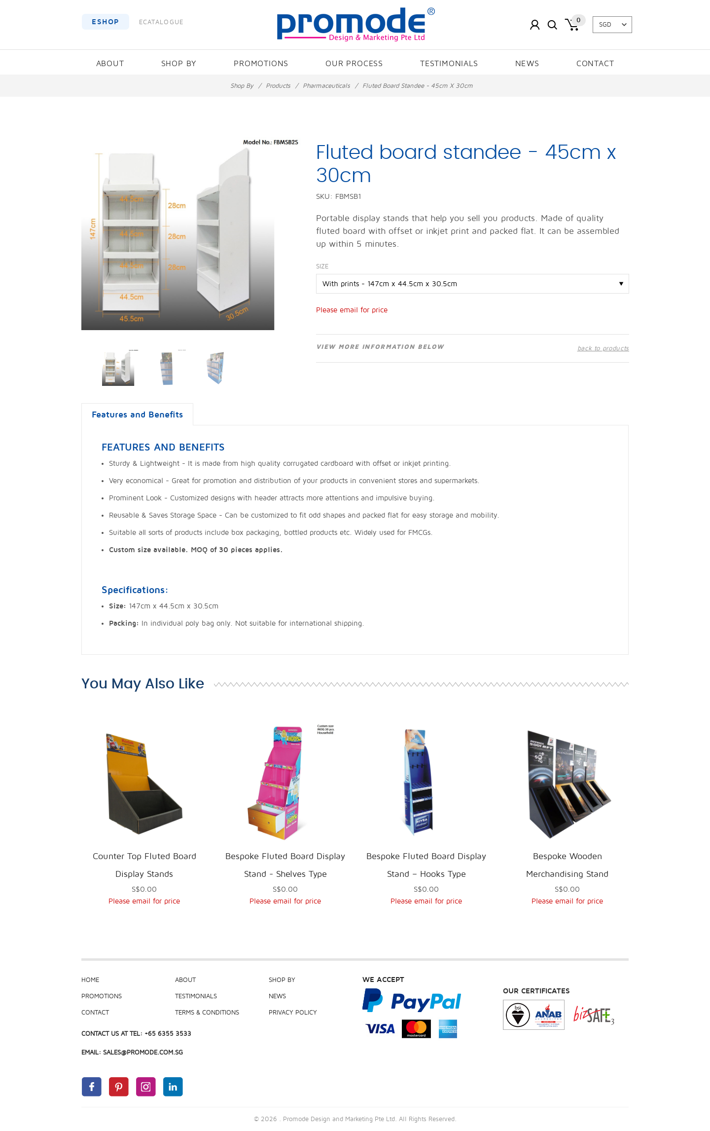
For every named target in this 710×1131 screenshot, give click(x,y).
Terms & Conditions (207, 1012)
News (527, 63)
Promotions (261, 63)
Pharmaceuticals (326, 85)
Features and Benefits (137, 414)
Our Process (354, 63)
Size (322, 266)
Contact (595, 63)
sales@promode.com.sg (143, 1052)
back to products (603, 348)
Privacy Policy (293, 1012)
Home (90, 980)
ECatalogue (161, 22)
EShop (105, 22)
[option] (120, 367)
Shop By (179, 63)
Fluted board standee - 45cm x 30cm (417, 85)
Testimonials (449, 63)
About (110, 63)
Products (278, 85)
